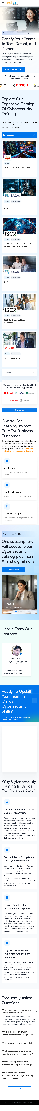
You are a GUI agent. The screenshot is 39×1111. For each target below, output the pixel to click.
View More (19, 1089)
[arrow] (19, 1011)
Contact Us (19, 410)
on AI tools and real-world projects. (17, 496)
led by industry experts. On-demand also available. (19, 473)
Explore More (13, 569)
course (7, 163)
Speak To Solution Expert (13, 69)
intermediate (15, 201)
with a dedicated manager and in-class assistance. (18, 519)
